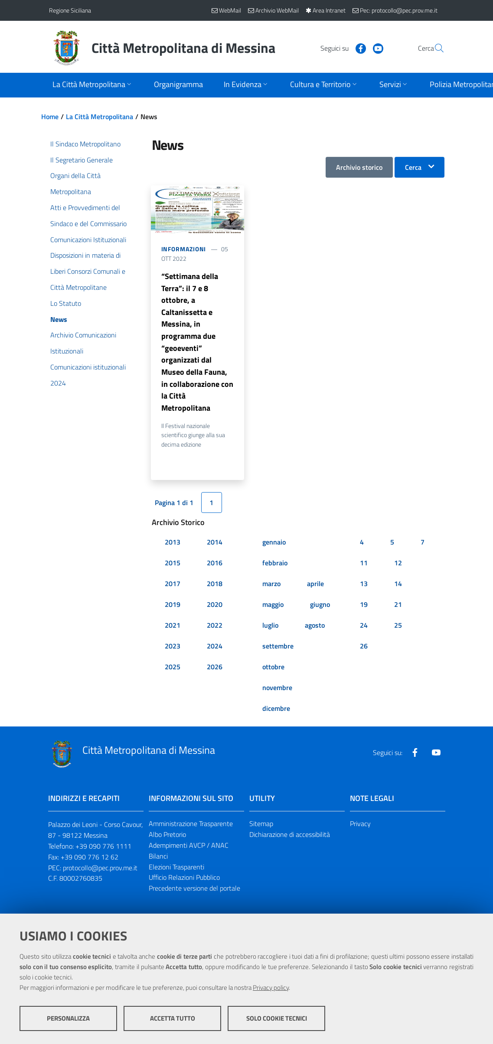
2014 (214, 543)
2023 (172, 647)
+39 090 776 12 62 (89, 858)
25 (398, 627)
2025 (172, 668)
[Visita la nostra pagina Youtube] (357, 47)
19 (364, 606)
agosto (315, 627)
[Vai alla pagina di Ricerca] (434, 48)
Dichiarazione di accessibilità (289, 836)
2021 (172, 627)
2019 (172, 606)
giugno (320, 606)
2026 (214, 668)
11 (364, 564)
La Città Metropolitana (99, 116)
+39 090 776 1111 (103, 848)
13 (364, 585)
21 (398, 606)
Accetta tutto (172, 1018)
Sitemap (261, 825)
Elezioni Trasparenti (176, 868)
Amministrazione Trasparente (191, 825)
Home (50, 116)
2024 (214, 647)
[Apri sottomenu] (93, 85)
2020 (214, 606)
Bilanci (158, 858)
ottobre (273, 668)
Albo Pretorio (167, 836)
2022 (214, 627)
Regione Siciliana (70, 10)
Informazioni (183, 248)
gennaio (274, 543)
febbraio (274, 564)
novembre (277, 689)
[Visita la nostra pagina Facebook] (340, 47)
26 (364, 647)
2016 (214, 564)
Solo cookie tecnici (276, 1018)
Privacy (360, 825)
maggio (273, 606)
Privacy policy (271, 987)
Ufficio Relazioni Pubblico (184, 879)
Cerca (413, 167)
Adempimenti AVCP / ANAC (189, 847)
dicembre (276, 710)
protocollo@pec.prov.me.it (100, 869)
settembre (278, 647)
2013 (172, 543)
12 (398, 564)
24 (364, 627)
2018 (214, 585)
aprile (315, 585)
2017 (172, 585)
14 (398, 585)
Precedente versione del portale (194, 890)
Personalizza (68, 1018)
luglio (270, 627)
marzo (271, 585)
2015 (172, 564)
